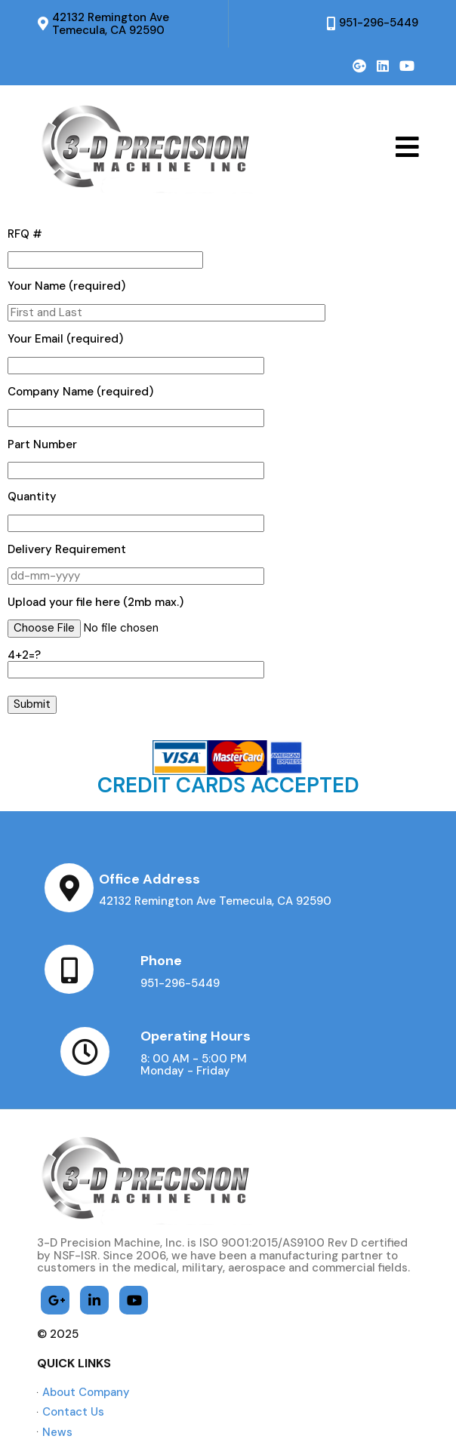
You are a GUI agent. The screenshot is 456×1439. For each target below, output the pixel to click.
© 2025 (58, 1253)
